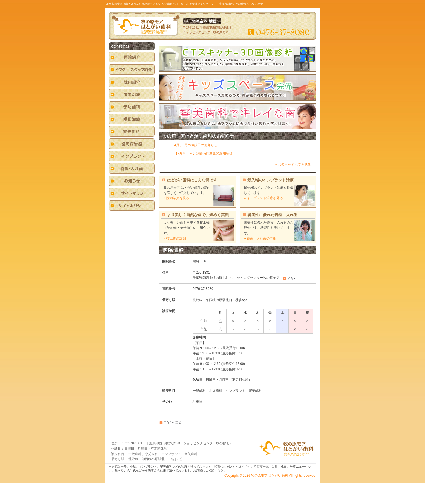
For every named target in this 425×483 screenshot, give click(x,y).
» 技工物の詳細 (175, 238)
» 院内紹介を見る (176, 198)
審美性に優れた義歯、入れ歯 (272, 215)
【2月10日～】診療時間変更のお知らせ (203, 153)
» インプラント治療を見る (263, 198)
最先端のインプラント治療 (270, 180)
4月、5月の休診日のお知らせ (195, 145)
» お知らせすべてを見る (293, 164)
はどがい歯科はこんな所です (192, 180)
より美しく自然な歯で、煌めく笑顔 (198, 215)
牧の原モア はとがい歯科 (269, 476)
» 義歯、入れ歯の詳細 (260, 238)
